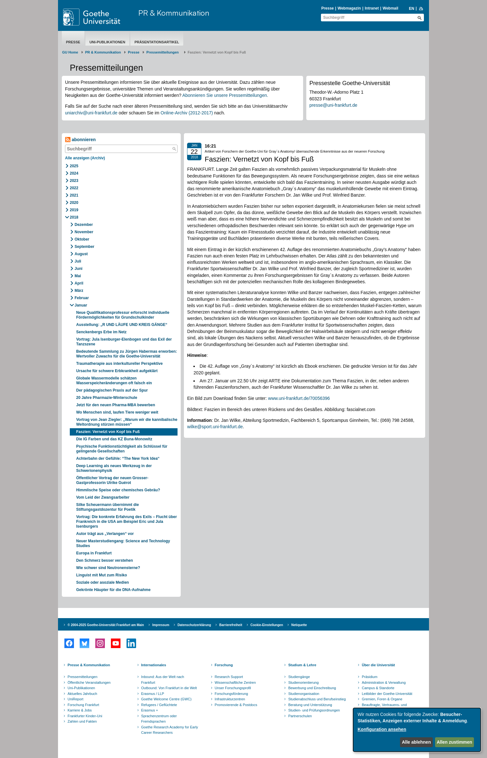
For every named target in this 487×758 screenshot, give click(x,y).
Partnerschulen (300, 716)
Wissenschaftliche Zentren (235, 682)
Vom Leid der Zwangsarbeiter (102, 497)
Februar (82, 298)
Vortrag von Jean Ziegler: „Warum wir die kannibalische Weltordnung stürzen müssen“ (126, 422)
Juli (78, 261)
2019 (74, 210)
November (84, 232)
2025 (74, 166)
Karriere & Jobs (80, 710)
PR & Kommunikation (173, 13)
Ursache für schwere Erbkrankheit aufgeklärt (116, 371)
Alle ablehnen (416, 742)
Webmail (390, 8)
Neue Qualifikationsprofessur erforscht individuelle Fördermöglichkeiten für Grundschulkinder (122, 315)
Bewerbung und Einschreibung (312, 688)
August (81, 254)
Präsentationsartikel (156, 42)
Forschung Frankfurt (83, 705)
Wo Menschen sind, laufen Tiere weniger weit (117, 412)
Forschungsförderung (231, 694)
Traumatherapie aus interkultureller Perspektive (119, 363)
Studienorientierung (303, 682)
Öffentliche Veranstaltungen (89, 682)
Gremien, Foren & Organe (382, 699)
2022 (74, 188)
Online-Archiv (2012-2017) (187, 112)
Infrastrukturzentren (230, 699)
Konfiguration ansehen (382, 729)
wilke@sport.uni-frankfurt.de (215, 426)
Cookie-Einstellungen (267, 625)
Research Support (229, 677)
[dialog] (417, 730)
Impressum (160, 625)
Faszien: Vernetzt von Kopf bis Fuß (108, 432)
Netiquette (299, 625)
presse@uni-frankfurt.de (333, 105)
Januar (81, 305)
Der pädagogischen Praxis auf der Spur (112, 390)
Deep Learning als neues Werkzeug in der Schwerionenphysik (114, 468)
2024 (74, 173)
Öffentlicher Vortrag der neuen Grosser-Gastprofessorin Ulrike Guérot (112, 480)
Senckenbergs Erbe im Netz (101, 332)
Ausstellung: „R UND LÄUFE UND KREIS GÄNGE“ (121, 324)
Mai (78, 276)
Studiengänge (299, 677)
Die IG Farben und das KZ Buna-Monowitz (114, 439)
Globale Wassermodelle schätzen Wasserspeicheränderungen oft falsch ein (114, 380)
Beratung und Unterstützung (310, 705)
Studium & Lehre (302, 665)
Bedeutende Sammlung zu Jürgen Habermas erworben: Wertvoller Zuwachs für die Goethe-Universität (126, 353)
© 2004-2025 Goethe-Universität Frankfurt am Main (106, 625)
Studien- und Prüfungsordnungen (314, 710)
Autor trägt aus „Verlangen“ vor (105, 533)
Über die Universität (378, 665)
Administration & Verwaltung (384, 682)
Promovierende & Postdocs (236, 705)
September (84, 246)
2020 (74, 202)
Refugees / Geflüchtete (159, 705)
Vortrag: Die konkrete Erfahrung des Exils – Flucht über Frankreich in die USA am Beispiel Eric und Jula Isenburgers (126, 522)
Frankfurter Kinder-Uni (85, 716)
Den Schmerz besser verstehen (104, 560)
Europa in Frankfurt (94, 553)
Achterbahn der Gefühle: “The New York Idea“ (118, 458)
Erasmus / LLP (152, 694)
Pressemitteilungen (83, 677)
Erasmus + (149, 710)
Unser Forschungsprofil (233, 688)
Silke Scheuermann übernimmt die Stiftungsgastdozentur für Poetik (107, 507)
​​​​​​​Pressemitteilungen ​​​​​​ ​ (163, 52)
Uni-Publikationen (107, 42)
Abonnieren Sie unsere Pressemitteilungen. (225, 95)
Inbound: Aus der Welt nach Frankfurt (162, 679)
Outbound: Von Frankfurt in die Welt (169, 688)
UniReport (76, 699)
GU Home (70, 52)
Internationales (153, 665)
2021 (74, 195)
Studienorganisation (303, 694)
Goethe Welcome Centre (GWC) (166, 699)
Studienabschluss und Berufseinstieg (316, 699)
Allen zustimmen (454, 742)
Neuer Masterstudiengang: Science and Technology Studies (123, 543)
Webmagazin (349, 8)
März (79, 290)
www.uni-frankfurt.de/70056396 (299, 398)
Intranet (372, 8)
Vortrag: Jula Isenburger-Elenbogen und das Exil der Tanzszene (124, 341)
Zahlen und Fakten (82, 721)
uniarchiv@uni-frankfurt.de (91, 112)
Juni (79, 268)
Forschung (224, 665)
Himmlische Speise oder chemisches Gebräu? (118, 490)
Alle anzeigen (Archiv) (85, 158)
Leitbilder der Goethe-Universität (387, 694)
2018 (74, 217)
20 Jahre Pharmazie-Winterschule (106, 397)
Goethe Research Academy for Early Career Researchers (169, 730)
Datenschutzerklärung (194, 625)
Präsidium (369, 677)
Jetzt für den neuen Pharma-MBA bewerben (115, 405)
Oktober (82, 239)
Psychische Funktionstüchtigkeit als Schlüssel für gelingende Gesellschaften (121, 448)
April (79, 283)
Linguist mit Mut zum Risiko (101, 575)
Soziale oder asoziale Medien (102, 582)
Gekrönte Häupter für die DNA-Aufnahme (113, 590)
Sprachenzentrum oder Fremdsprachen (159, 719)
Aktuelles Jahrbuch (82, 694)
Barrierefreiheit (230, 625)
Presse (327, 8)
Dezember (84, 224)
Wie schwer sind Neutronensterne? (108, 568)
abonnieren (80, 139)
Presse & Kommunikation (89, 665)
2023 (74, 180)
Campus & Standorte (378, 688)
